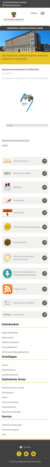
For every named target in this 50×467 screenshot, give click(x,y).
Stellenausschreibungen (12, 425)
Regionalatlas (7, 337)
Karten (4, 397)
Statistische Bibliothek (11, 412)
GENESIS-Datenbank (10, 342)
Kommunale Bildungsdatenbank (15, 352)
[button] (15, 2)
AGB (4, 434)
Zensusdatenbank (9, 347)
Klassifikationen (8, 370)
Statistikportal (8, 392)
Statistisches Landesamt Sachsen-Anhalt (25, 28)
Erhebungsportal (9, 407)
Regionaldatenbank (10, 333)
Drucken (25, 447)
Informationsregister (10, 430)
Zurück (5, 145)
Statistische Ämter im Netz (13, 388)
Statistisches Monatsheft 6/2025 (15, 140)
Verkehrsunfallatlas (10, 402)
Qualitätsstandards (10, 375)
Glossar (5, 365)
